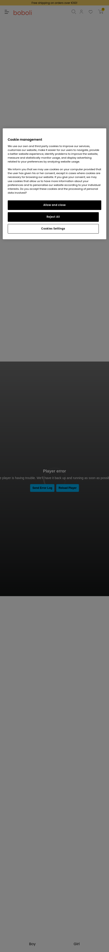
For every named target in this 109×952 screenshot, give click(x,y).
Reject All (53, 216)
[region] (54, 183)
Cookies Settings (53, 228)
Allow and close (54, 205)
